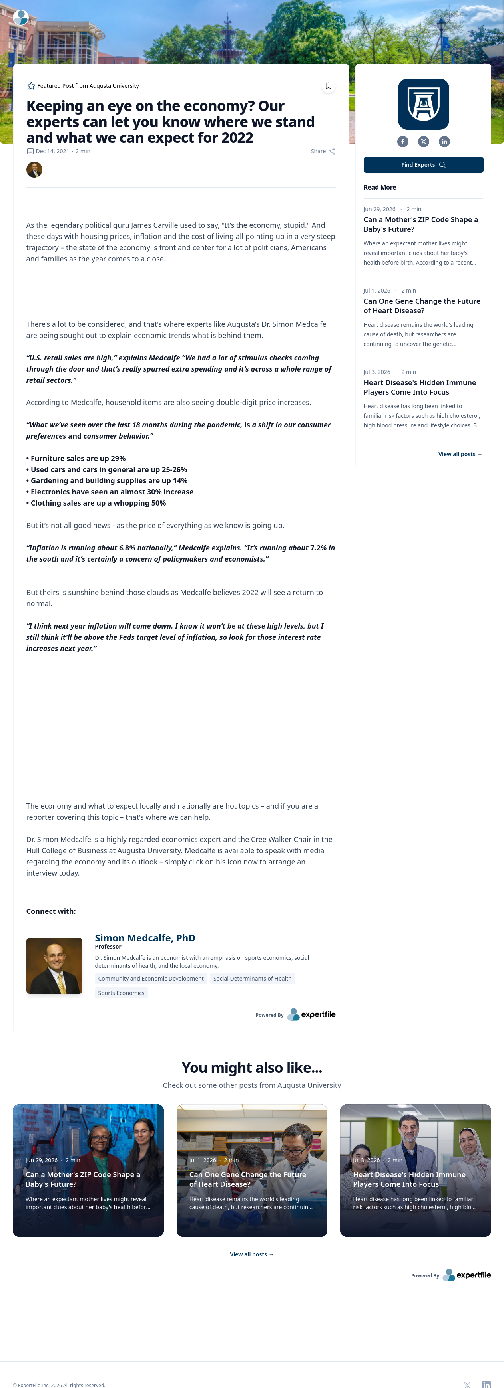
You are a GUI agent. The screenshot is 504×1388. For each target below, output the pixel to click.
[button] (402, 141)
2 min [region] (83, 151)
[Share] (323, 151)
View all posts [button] (460, 454)
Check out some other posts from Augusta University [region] (252, 1063)
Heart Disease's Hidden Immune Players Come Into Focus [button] (420, 387)
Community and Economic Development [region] (151, 957)
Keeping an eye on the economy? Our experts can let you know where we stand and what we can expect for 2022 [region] (170, 122)
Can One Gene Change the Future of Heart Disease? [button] (422, 305)
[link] (34, 170)
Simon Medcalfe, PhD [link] (145, 916)
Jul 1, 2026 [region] (377, 290)
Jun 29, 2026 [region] (380, 209)
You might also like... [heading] (252, 1046)
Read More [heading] (380, 187)
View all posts (252, 1232)
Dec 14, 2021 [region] (48, 151)
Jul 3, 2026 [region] (377, 372)
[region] (181, 532)
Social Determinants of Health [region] (252, 957)
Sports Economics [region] (121, 971)
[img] (34, 170)
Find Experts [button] (423, 165)
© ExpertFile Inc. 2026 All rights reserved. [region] (59, 1363)
